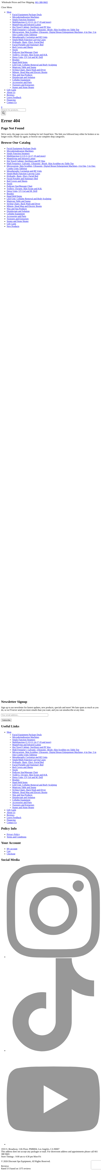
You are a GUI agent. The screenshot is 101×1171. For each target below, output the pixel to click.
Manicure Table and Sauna (24, 67)
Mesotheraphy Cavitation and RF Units (29, 37)
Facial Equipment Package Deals (27, 14)
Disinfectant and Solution (23, 77)
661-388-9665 (41, 2)
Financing (11, 100)
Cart (9, 851)
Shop (9, 12)
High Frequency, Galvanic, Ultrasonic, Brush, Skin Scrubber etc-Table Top (45, 29)
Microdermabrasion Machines (25, 17)
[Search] (3, 113)
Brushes (16, 60)
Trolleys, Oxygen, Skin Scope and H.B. (30, 55)
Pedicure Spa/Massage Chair (25, 52)
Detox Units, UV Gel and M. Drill (27, 57)
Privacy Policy (13, 834)
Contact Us (12, 102)
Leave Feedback (14, 97)
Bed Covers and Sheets (22, 47)
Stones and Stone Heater (23, 87)
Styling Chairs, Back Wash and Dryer (29, 70)
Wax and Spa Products (22, 75)
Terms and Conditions (16, 837)
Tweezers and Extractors (23, 85)
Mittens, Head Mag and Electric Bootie (29, 72)
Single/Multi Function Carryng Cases (29, 39)
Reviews (10, 95)
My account (12, 849)
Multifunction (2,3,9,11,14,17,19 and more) (31, 22)
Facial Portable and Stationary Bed (27, 45)
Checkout (11, 854)
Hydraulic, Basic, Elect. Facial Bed (28, 42)
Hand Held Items (19, 62)
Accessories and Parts (22, 82)
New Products (13, 226)
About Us (11, 92)
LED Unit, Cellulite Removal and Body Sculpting (34, 65)
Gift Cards (11, 90)
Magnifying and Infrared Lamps (26, 24)
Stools (15, 50)
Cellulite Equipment (21, 80)
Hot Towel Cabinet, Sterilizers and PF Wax (31, 27)
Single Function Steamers (23, 19)
